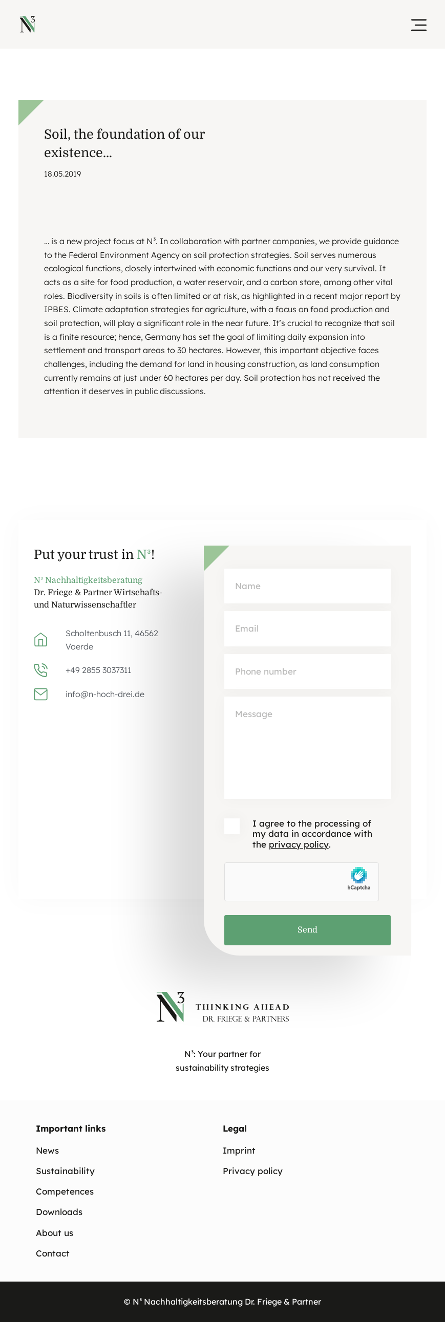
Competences (65, 1191)
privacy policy (298, 844)
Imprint (239, 1150)
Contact (53, 1253)
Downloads (59, 1212)
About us (54, 1233)
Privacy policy (253, 1170)
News (47, 1150)
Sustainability (65, 1170)
